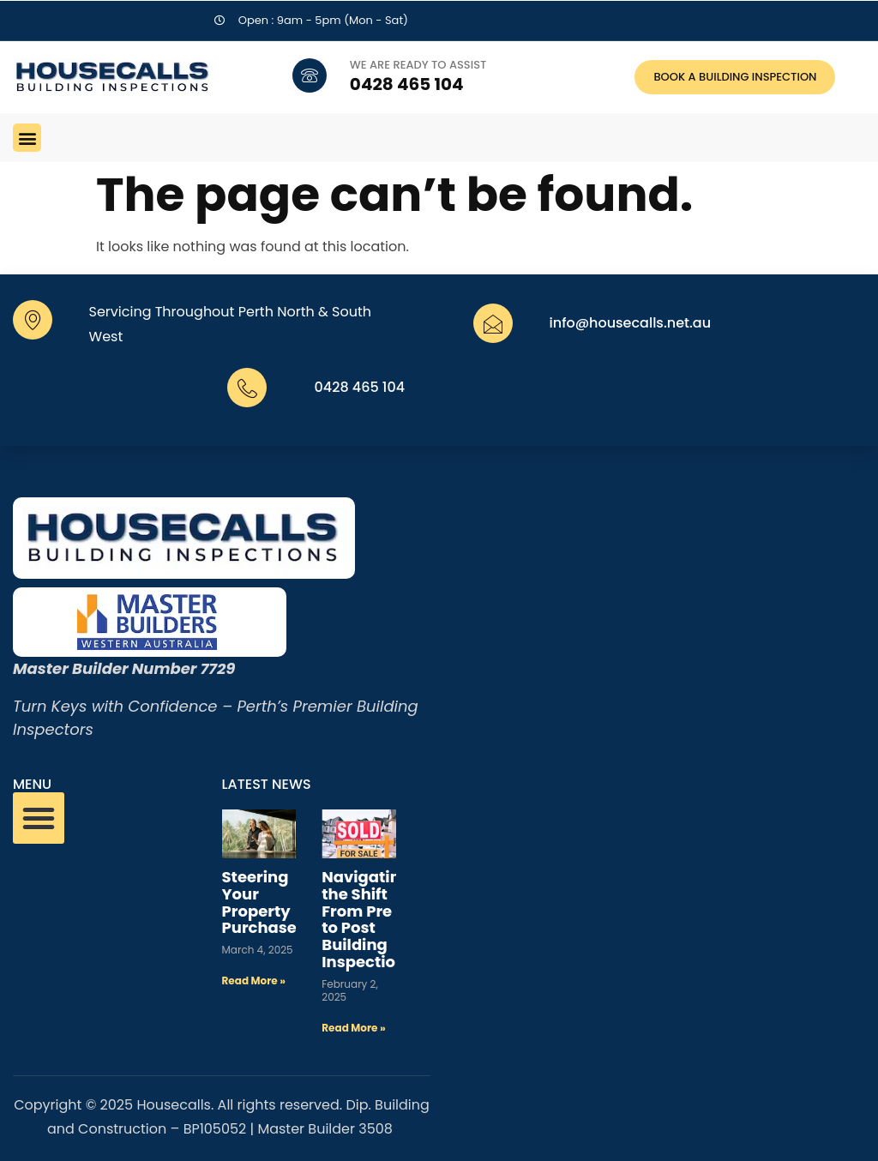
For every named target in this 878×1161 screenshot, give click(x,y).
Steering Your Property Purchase (259, 902)
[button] (27, 137)
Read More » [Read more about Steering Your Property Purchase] (254, 980)
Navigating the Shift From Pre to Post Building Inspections (368, 919)
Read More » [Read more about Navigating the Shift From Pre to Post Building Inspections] (353, 1027)
